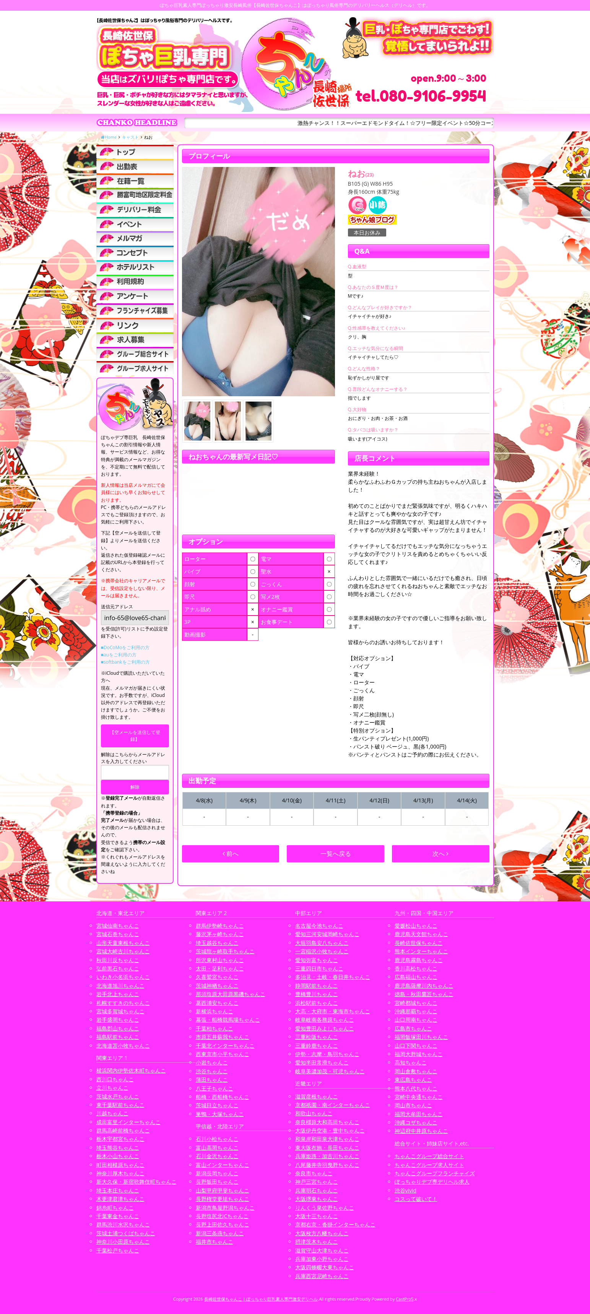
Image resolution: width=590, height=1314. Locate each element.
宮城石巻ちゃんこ (117, 934)
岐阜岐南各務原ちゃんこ (324, 1019)
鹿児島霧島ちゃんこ (419, 960)
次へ (440, 853)
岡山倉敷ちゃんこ (416, 1071)
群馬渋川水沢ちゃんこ (123, 1224)
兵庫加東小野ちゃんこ (322, 1258)
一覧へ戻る (335, 853)
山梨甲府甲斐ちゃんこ (222, 1190)
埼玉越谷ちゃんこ (217, 942)
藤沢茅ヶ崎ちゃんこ (220, 934)
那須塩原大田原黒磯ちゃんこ (230, 994)
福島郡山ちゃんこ (117, 1028)
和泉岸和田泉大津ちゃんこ (327, 1138)
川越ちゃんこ (112, 1113)
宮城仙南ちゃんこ (117, 925)
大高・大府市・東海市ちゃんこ (332, 1011)
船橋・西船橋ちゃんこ (222, 1096)
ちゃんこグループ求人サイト (429, 1164)
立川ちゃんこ (112, 1087)
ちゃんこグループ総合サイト (429, 1156)
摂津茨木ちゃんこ (316, 1241)
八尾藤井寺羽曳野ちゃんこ (327, 1164)
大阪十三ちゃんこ (316, 1216)
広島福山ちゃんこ (416, 976)
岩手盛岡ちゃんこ (117, 1019)
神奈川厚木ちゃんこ (120, 1173)
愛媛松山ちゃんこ (416, 925)
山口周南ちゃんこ (416, 1019)
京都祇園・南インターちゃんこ (332, 1104)
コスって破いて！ (416, 1198)
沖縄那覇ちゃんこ (416, 1011)
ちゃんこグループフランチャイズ (435, 1173)
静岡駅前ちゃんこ (316, 985)
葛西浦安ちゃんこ (217, 1002)
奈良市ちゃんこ (314, 1173)
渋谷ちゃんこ (212, 1071)
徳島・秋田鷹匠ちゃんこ (424, 994)
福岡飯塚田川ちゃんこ (421, 1036)
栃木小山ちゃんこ (117, 1156)
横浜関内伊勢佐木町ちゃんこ (131, 1070)
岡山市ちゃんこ (413, 1105)
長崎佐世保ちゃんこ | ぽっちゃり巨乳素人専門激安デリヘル (261, 1299)
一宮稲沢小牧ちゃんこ (322, 951)
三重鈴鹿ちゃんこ (316, 1045)
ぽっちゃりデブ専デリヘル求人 (432, 1181)
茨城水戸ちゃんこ (117, 1096)
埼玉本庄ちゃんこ (117, 1190)
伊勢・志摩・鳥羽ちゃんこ (327, 1054)
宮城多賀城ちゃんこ (120, 1011)
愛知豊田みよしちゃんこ (324, 1028)
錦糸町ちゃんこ (115, 1207)
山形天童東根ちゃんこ (123, 942)
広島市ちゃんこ (413, 1028)
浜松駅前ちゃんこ (316, 1002)
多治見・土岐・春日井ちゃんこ (332, 976)
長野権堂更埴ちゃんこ (222, 1198)
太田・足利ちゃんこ (220, 968)
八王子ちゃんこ (214, 1088)
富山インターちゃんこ (222, 1164)
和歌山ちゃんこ (314, 1113)
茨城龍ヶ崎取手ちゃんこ (225, 951)
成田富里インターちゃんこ (128, 1122)
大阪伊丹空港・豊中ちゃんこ (330, 1130)
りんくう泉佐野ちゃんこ (324, 1207)
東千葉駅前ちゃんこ (120, 1104)
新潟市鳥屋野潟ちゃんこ (225, 1207)
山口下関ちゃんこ (416, 1045)
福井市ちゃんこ (214, 1241)
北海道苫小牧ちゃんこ (123, 1045)
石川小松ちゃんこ (217, 1138)
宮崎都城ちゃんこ (416, 1002)
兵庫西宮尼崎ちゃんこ (322, 1276)
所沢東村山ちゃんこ (220, 960)
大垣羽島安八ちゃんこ (322, 942)
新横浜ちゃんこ (214, 1011)
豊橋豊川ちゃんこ (316, 994)
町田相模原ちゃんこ (120, 1164)
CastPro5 (404, 1299)
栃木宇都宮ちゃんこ (120, 1138)
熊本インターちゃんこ (421, 951)
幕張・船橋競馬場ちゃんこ (228, 1019)
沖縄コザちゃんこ (416, 1122)
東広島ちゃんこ (413, 1079)
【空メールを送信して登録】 (135, 735)
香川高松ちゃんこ (416, 968)
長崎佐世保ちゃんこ (419, 942)
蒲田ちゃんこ (212, 1079)
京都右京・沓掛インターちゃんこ (335, 1224)
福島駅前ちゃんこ (117, 1036)
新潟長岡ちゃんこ (217, 1173)
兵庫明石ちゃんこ (316, 1190)
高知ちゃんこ (411, 1062)
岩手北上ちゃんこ (117, 994)
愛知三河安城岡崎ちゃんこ (327, 934)
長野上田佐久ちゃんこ (222, 1224)
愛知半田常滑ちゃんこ (322, 1062)
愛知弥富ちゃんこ (316, 960)
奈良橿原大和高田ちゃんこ (327, 1122)
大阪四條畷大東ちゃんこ (324, 1267)
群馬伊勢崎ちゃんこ (220, 925)
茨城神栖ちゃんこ (217, 985)
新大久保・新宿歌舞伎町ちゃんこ (136, 1181)
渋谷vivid (406, 1190)
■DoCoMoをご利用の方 (125, 647)
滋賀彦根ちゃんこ (316, 1096)
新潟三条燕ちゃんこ (220, 1233)
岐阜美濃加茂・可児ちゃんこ (330, 1071)
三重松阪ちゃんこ (316, 1036)
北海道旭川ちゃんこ (120, 985)
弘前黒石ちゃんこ (117, 968)
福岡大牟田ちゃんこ (419, 1114)
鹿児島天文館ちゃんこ (421, 934)
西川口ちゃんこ (115, 1079)
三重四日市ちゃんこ (319, 968)
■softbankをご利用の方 (125, 662)
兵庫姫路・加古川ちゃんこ (327, 1156)
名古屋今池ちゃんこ (319, 925)
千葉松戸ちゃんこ (117, 1250)
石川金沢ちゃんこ (217, 1156)
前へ (231, 853)
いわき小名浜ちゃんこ (123, 976)
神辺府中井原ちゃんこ (421, 1130)
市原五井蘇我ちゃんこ (222, 1036)
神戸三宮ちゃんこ (316, 1181)
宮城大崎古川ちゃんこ (123, 951)
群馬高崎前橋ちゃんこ (123, 1130)
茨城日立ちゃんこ (217, 1105)
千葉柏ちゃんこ (214, 1028)
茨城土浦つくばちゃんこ (125, 1233)
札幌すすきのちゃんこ (123, 1002)
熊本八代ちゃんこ (416, 1088)
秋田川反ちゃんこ (117, 960)
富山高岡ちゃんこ (217, 1147)
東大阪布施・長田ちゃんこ (327, 1147)
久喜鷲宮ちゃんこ (217, 976)
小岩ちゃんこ (212, 1062)
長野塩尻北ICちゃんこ (222, 1216)
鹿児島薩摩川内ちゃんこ (424, 985)
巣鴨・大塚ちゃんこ (220, 1114)
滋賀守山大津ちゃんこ (322, 1250)
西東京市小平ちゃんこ (222, 1054)
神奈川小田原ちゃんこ (123, 1241)
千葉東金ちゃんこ (117, 1216)
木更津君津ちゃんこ (120, 1198)
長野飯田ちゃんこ (217, 1181)
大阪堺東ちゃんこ (316, 1198)
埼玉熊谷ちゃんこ (117, 1147)
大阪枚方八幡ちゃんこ (322, 1233)
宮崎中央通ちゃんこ (419, 1096)
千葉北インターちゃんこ (225, 1045)
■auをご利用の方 (119, 654)
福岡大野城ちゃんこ (419, 1054)
